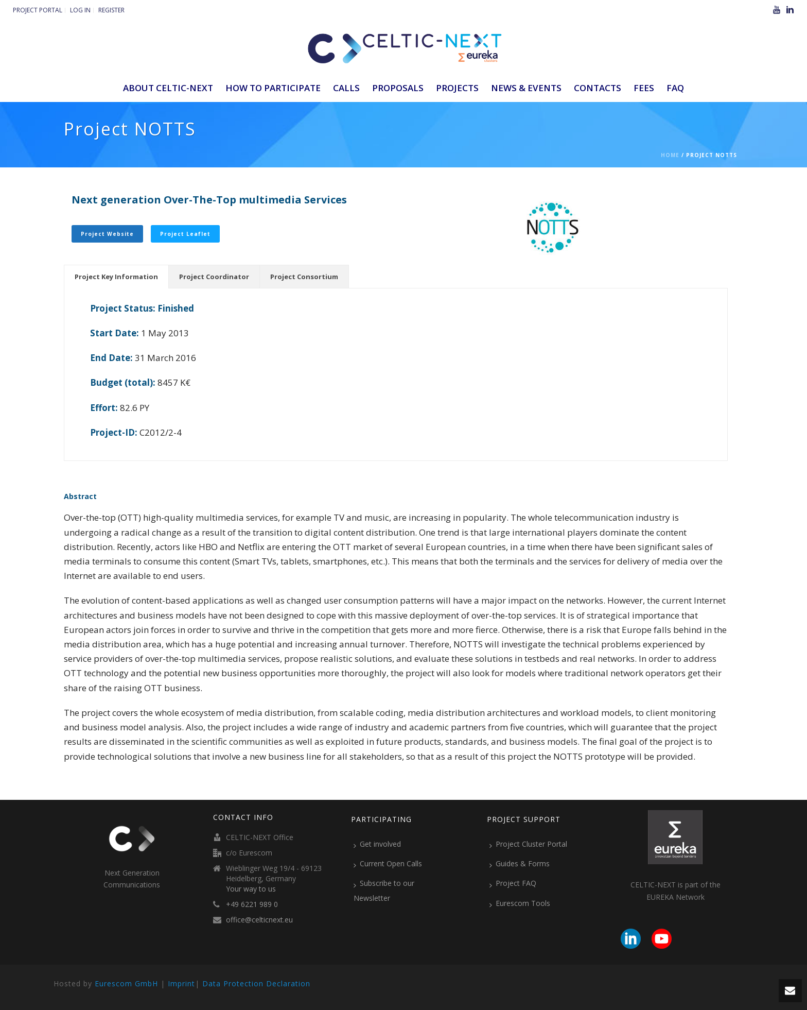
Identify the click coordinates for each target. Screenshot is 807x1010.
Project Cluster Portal (528, 844)
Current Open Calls (388, 864)
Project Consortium (304, 276)
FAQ (675, 88)
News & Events (526, 88)
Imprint (181, 983)
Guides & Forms (519, 864)
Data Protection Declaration (256, 983)
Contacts (597, 88)
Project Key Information (116, 276)
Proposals (398, 88)
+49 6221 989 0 (252, 904)
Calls (346, 88)
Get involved (377, 844)
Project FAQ (512, 883)
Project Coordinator (214, 276)
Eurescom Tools (519, 903)
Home (670, 155)
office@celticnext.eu (259, 920)
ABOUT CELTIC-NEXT (168, 88)
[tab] (116, 276)
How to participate (273, 88)
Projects (457, 88)
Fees (644, 88)
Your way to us (251, 889)
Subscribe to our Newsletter (384, 890)
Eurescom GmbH (126, 983)
